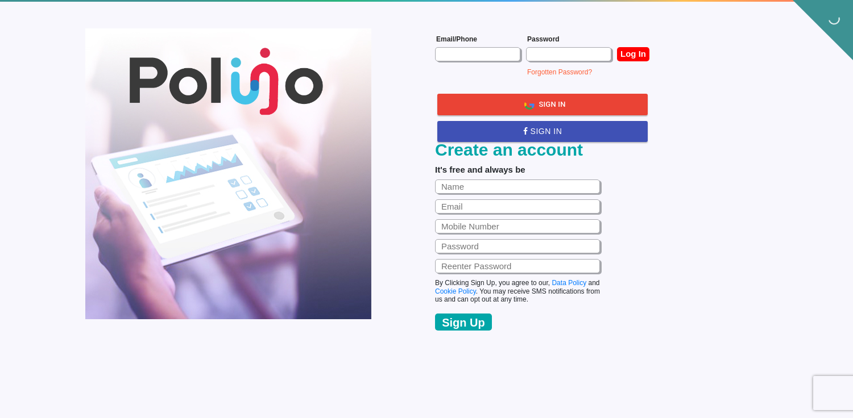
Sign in (542, 131)
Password (543, 39)
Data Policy (569, 283)
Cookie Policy (455, 291)
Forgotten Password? (559, 72)
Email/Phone (456, 39)
